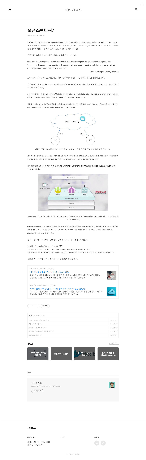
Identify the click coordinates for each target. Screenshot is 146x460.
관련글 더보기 (114, 343)
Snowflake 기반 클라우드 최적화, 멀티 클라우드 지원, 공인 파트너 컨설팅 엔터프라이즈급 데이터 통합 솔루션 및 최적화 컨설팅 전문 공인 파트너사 (66, 292)
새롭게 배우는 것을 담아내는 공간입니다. (46, 386)
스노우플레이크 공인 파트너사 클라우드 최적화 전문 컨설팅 (57, 288)
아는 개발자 (36, 383)
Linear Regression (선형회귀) (38, 320)
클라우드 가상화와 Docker (37, 328)
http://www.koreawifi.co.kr (40, 269)
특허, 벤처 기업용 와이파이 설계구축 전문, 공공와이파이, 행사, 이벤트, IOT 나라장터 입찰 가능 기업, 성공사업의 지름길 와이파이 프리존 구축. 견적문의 (65, 276)
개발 (30, 315)
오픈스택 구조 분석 (35, 324)
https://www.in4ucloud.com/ (40, 285)
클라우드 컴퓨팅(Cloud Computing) (40, 331)
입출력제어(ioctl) (34, 335)
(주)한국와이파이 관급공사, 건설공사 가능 (49, 272)
